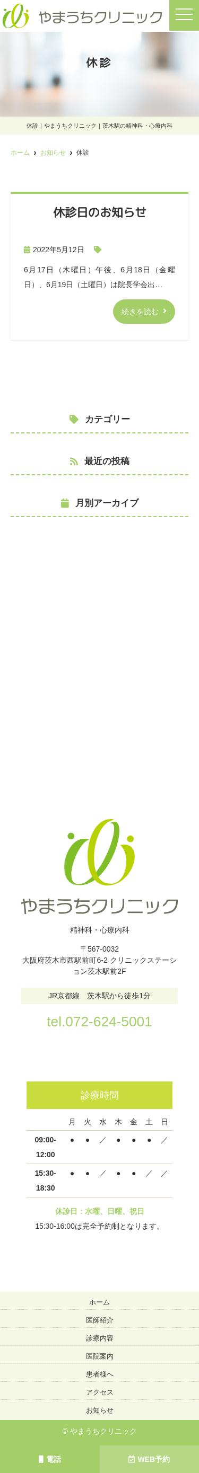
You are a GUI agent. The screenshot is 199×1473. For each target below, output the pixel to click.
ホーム (99, 1302)
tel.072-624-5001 (99, 1022)
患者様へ (100, 1374)
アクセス (100, 1392)
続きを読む (140, 311)
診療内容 (100, 1338)
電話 (50, 1459)
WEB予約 (149, 1459)
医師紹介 (100, 1320)
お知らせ (100, 1410)
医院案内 (100, 1356)
